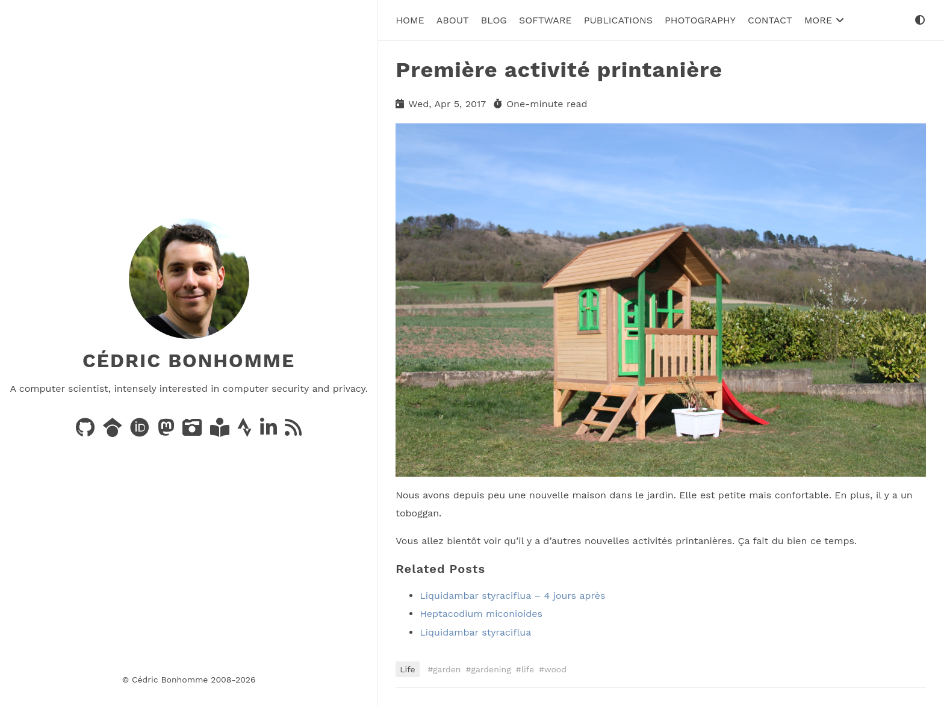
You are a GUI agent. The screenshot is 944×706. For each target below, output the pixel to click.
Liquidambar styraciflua (475, 632)
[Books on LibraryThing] (221, 431)
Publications (618, 20)
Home (410, 20)
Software (545, 20)
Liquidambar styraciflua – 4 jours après (512, 595)
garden (447, 669)
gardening (491, 669)
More (824, 20)
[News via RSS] (293, 431)
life (527, 669)
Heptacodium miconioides (481, 613)
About (452, 20)
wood (555, 669)
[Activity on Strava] (246, 431)
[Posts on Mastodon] (168, 431)
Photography (700, 20)
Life (407, 669)
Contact (770, 20)
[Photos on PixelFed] (193, 431)
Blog (494, 20)
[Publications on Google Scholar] (114, 431)
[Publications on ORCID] (141, 431)
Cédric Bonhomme (188, 360)
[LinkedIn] (270, 431)
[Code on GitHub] (87, 431)
